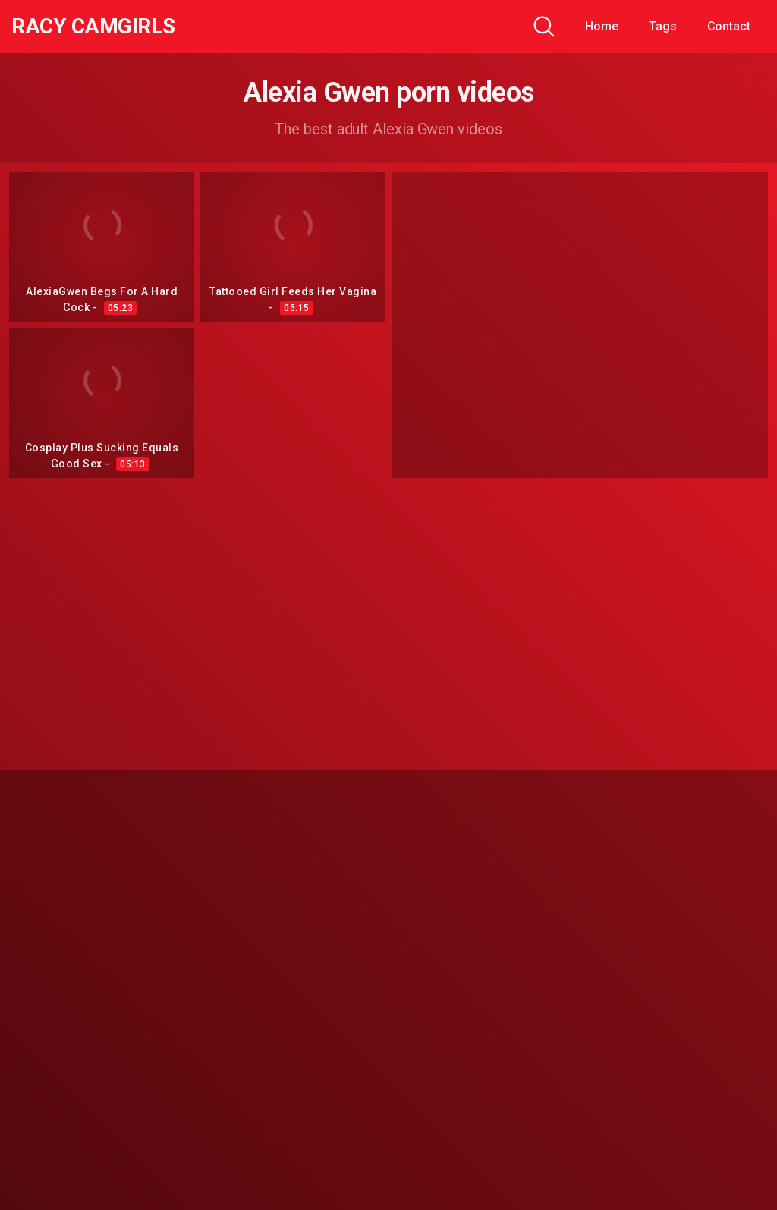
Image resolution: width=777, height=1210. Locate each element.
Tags (663, 26)
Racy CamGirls (93, 26)
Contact (728, 26)
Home (601, 26)
